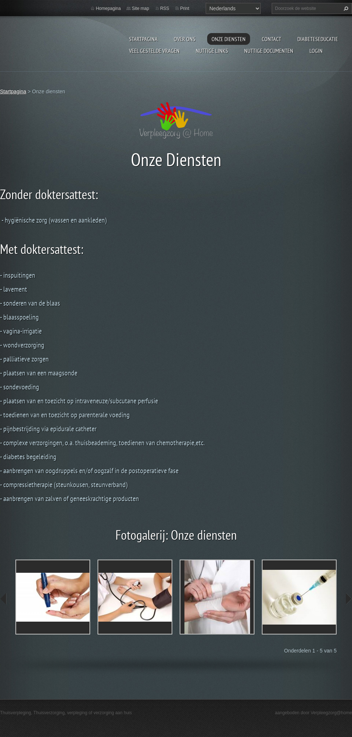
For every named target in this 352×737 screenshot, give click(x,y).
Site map (140, 8)
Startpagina (143, 39)
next (348, 599)
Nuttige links (212, 50)
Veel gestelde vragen (154, 50)
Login (316, 50)
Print (184, 8)
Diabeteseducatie (317, 39)
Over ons (184, 39)
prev (3, 599)
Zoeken (345, 8)
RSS (164, 8)
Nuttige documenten (268, 50)
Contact (271, 39)
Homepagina (108, 8)
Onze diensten (229, 39)
